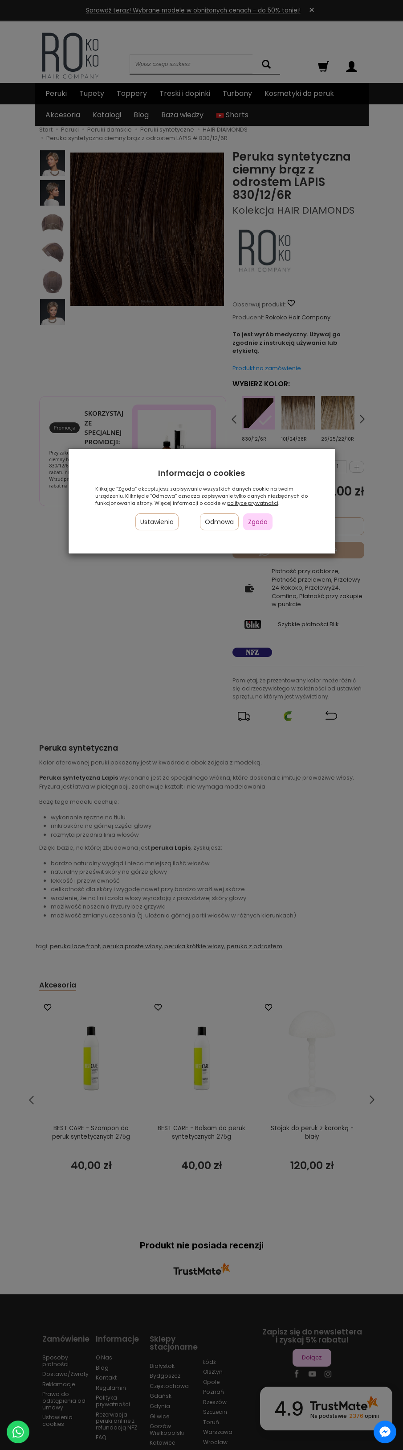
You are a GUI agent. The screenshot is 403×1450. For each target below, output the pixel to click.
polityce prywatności (252, 503)
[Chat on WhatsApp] (18, 1432)
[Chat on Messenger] (385, 1432)
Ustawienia (157, 521)
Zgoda (258, 521)
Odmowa (219, 521)
